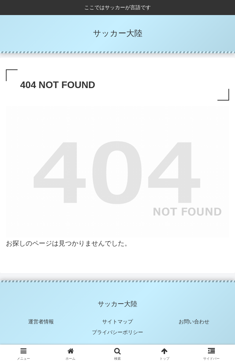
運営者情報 (41, 321)
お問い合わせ (194, 321)
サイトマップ (117, 321)
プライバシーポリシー (117, 332)
